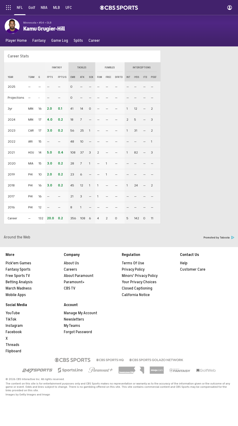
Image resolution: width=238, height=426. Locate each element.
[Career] (94, 40)
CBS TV (69, 288)
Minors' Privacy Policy (140, 275)
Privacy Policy (133, 269)
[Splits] (78, 40)
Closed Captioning (137, 288)
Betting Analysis (19, 282)
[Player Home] (16, 40)
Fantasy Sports (18, 269)
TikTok (11, 319)
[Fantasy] (39, 40)
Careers (70, 269)
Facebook (14, 332)
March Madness (19, 288)
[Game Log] (59, 40)
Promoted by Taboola (219, 237)
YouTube (13, 313)
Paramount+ (74, 282)
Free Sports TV (18, 275)
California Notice (136, 295)
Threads (12, 344)
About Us (71, 263)
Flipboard (13, 351)
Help (183, 263)
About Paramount (78, 275)
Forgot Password (78, 332)
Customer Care (192, 269)
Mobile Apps (16, 295)
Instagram (14, 325)
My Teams (72, 325)
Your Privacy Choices (139, 282)
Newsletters (74, 319)
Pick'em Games (18, 263)
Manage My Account (80, 313)
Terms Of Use (133, 263)
